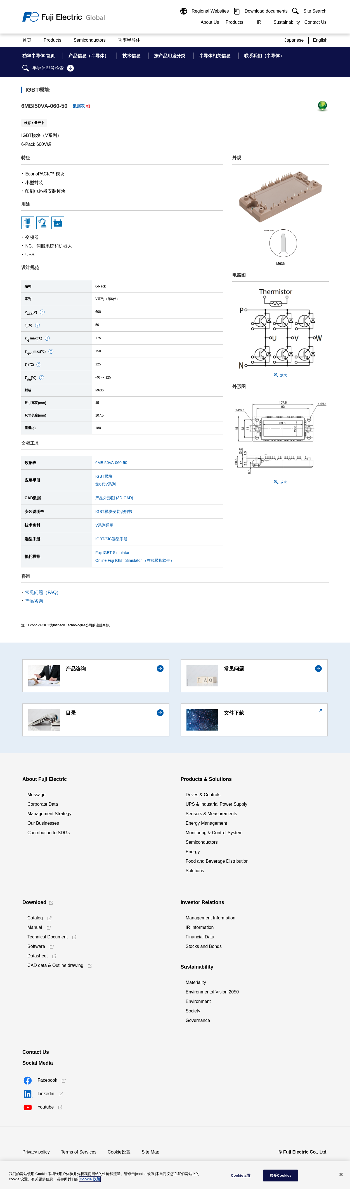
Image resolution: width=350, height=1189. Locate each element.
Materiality (196, 982)
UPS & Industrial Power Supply (216, 804)
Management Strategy (49, 813)
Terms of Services (78, 1152)
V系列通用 (104, 525)
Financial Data (200, 936)
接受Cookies (281, 1175)
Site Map (150, 1152)
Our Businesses (43, 823)
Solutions (195, 870)
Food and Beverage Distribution (217, 861)
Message (36, 794)
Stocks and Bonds (204, 946)
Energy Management (206, 823)
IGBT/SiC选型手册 (111, 539)
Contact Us (315, 22)
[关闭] (341, 1174)
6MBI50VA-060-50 (111, 462)
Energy (193, 851)
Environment (198, 1001)
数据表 (79, 106)
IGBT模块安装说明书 (113, 511)
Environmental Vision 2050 (212, 992)
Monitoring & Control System (214, 832)
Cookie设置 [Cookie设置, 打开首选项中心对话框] (240, 1175)
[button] (42, 312)
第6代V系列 (105, 484)
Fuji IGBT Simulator (112, 552)
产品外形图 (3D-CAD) (114, 498)
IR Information (200, 927)
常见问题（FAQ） (43, 592)
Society (193, 1011)
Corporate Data (42, 804)
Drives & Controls (203, 794)
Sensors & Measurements (211, 813)
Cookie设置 (119, 1152)
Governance (198, 1020)
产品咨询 (34, 601)
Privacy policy (36, 1152)
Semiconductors (202, 842)
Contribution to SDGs (48, 832)
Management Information (210, 917)
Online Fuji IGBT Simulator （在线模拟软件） (134, 560)
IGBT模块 (103, 476)
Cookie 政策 (90, 1179)
